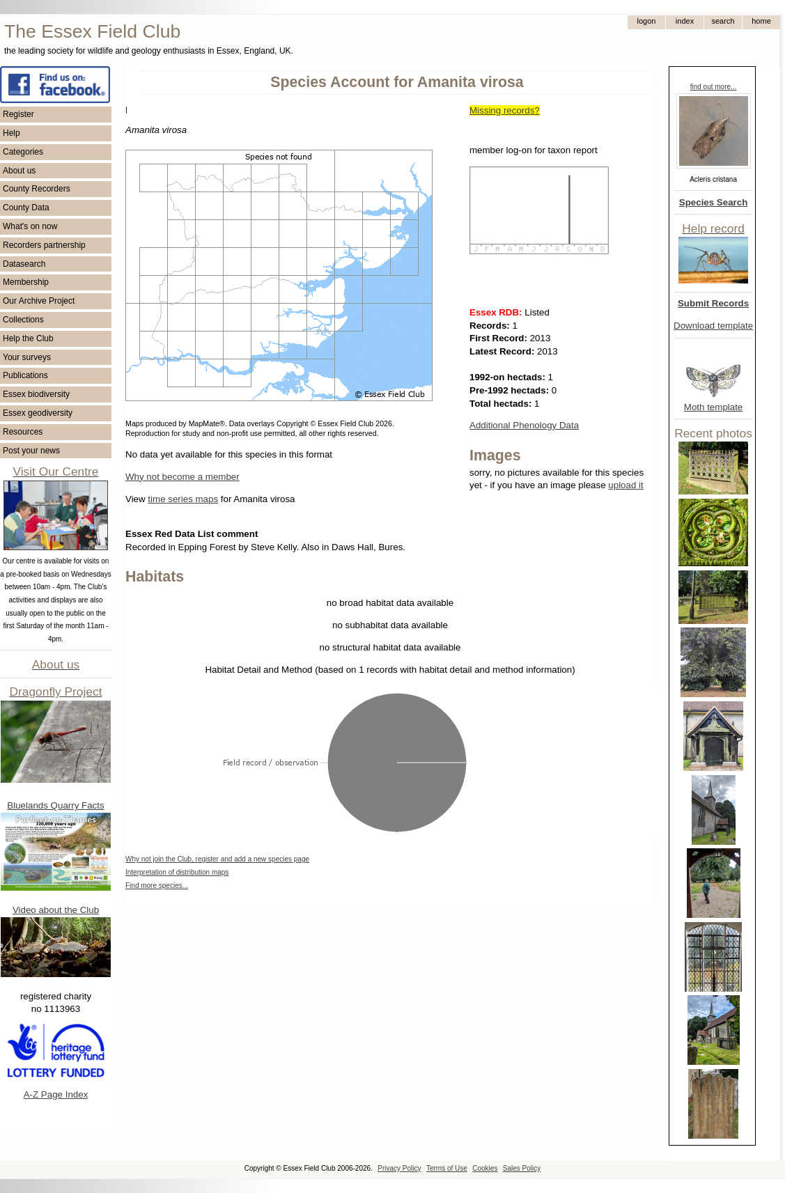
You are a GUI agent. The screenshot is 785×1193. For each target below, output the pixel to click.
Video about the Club (56, 910)
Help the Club (28, 338)
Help (11, 133)
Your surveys (27, 357)
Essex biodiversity (36, 394)
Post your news (31, 450)
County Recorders (36, 189)
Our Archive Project (39, 301)
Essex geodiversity (37, 413)
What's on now (30, 226)
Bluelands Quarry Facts (55, 805)
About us (19, 171)
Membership (26, 282)
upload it (625, 485)
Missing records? (504, 110)
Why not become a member (182, 476)
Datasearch (24, 264)
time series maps (183, 499)
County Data (26, 207)
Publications (25, 375)
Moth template (713, 407)
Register (18, 114)
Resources (22, 432)
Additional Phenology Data (524, 425)
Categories (23, 152)
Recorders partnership (44, 245)
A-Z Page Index (56, 1094)
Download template (713, 325)
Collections (23, 320)
